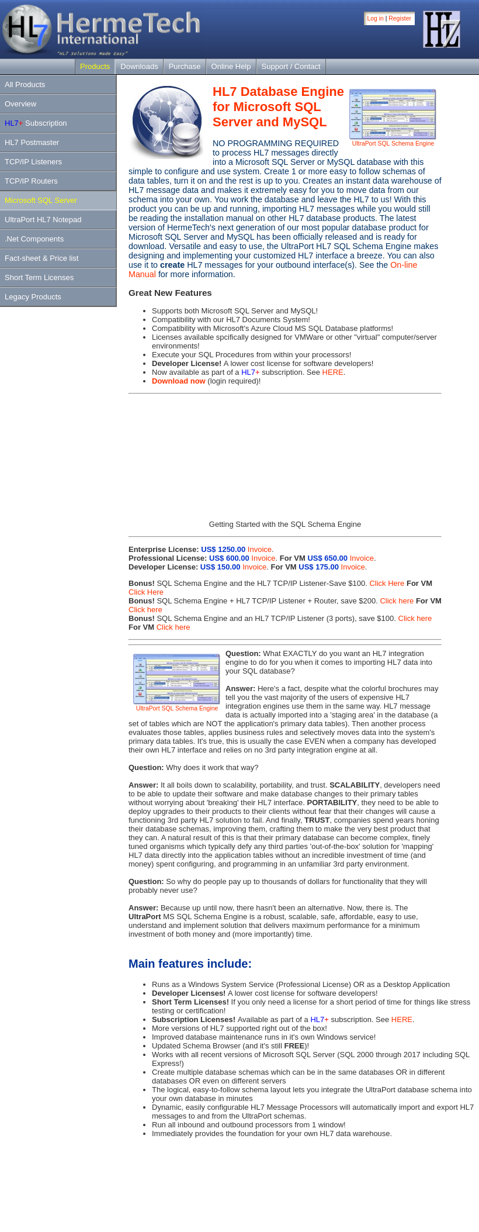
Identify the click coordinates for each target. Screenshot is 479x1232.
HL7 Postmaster (32, 142)
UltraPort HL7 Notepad (43, 219)
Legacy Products (33, 296)
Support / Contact (291, 66)
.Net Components (34, 238)
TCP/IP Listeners (33, 161)
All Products (25, 84)
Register (399, 18)
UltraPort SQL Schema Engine (393, 141)
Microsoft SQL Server (41, 200)
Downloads (139, 66)
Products (95, 66)
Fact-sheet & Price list (41, 258)
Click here (396, 600)
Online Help (231, 66)
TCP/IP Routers (31, 181)
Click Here (386, 583)
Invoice (260, 549)
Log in (375, 18)
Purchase (185, 66)
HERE (332, 372)
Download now (179, 381)
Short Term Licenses (39, 277)
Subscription (36, 123)
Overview (20, 103)
